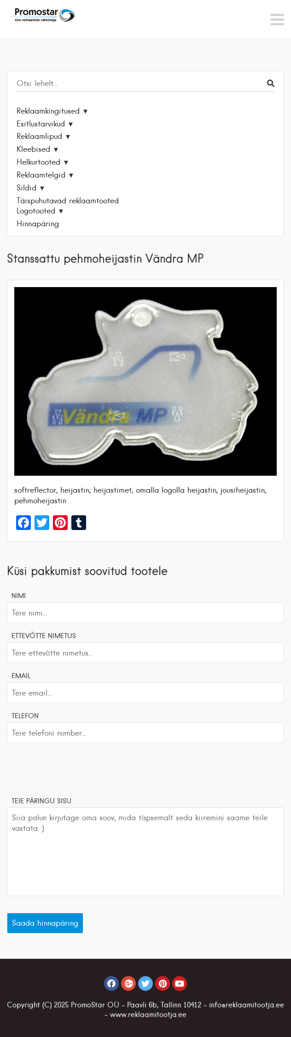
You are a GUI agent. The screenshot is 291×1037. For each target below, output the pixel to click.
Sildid (26, 187)
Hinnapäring (38, 223)
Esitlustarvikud (41, 123)
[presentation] (77, 768)
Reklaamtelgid (41, 174)
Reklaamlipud (39, 136)
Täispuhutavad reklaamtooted (68, 200)
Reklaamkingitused (48, 110)
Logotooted (36, 210)
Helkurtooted (38, 162)
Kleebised (33, 149)
